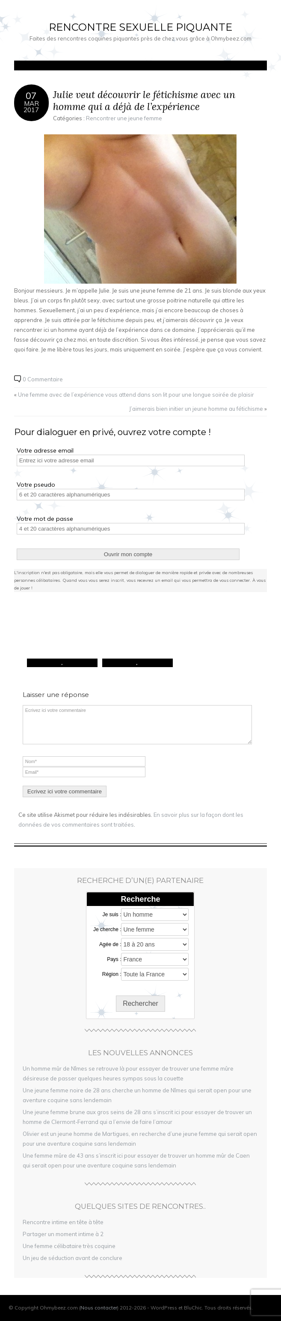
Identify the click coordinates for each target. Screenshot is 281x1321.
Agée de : (110, 944)
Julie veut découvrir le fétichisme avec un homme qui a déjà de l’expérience (144, 100)
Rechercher (140, 1003)
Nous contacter (98, 1307)
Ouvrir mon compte (128, 554)
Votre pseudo (36, 484)
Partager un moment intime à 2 (63, 1234)
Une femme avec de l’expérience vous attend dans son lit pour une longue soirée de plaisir (136, 394)
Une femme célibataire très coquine (69, 1246)
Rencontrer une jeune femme (124, 118)
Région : (111, 974)
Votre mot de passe (45, 519)
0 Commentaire (43, 379)
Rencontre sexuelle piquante (140, 27)
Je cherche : (107, 929)
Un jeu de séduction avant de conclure (72, 1257)
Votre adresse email (45, 450)
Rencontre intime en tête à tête (63, 1222)
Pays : (114, 959)
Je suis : (111, 914)
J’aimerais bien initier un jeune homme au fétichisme (196, 408)
